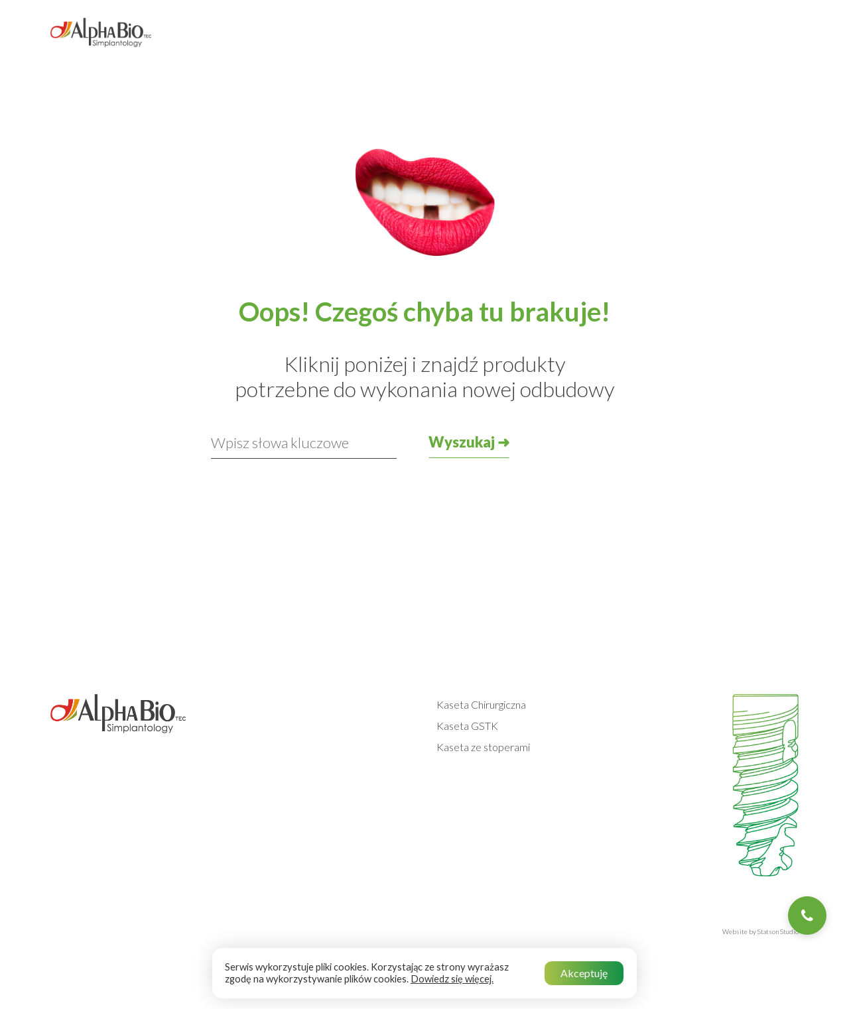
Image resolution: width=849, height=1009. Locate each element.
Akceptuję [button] (584, 973)
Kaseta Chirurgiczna (481, 704)
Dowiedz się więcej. (452, 978)
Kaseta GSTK (467, 725)
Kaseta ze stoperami (483, 747)
